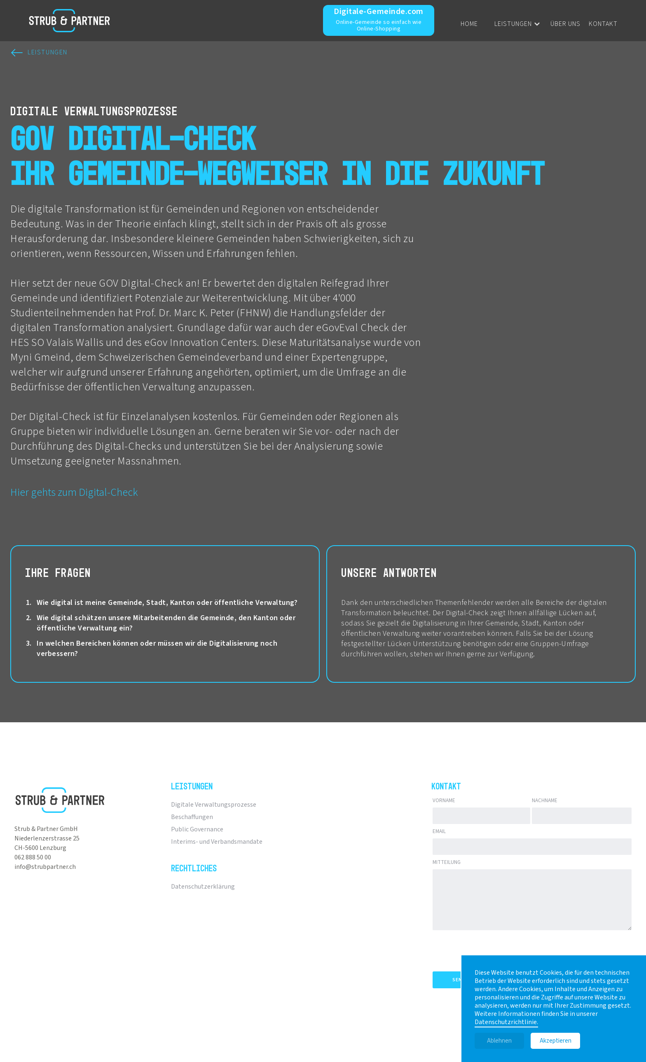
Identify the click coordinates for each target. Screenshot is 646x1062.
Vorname (444, 800)
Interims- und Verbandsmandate (216, 841)
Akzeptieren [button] (555, 1040)
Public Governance (197, 829)
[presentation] (495, 949)
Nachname (544, 800)
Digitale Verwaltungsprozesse (213, 804)
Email (439, 831)
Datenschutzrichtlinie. (506, 1022)
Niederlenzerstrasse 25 (47, 838)
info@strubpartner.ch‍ (45, 866)
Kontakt (603, 23)
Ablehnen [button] (499, 1040)
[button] (510, 23)
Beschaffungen (192, 817)
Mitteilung (447, 862)
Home (469, 23)
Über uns (565, 23)
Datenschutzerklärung (203, 886)
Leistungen (513, 23)
